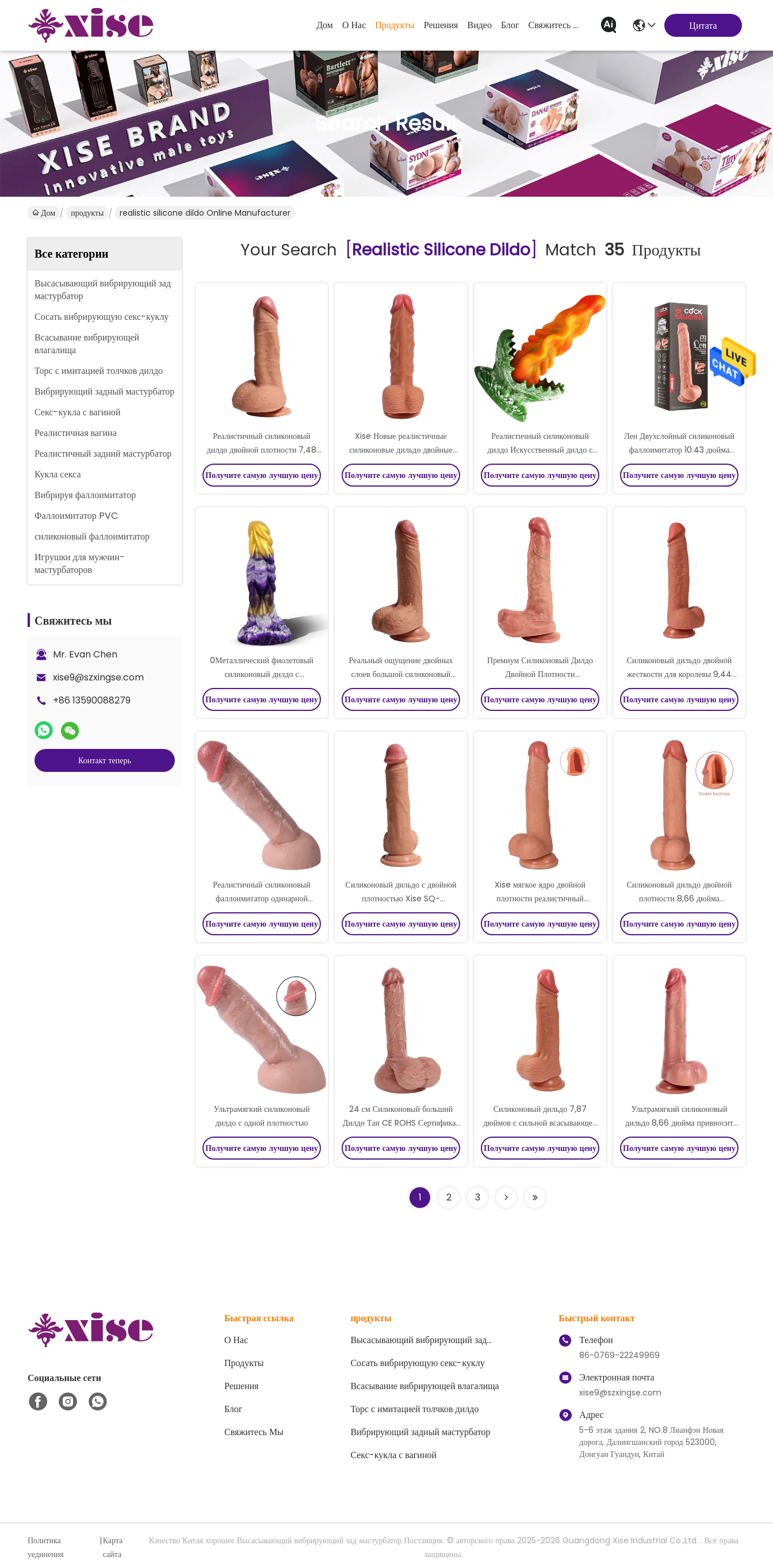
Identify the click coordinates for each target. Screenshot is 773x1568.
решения (441, 25)
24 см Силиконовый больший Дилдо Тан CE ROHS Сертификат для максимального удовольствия (401, 1122)
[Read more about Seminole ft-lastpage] (535, 1197)
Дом (324, 25)
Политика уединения (46, 1547)
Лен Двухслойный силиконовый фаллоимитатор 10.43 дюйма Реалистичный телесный (679, 449)
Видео (479, 25)
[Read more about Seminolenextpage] (506, 1197)
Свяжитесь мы (556, 25)
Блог (510, 25)
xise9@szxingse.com (98, 677)
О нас (354, 25)
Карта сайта (113, 1547)
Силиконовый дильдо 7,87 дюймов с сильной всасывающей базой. (539, 1122)
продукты (395, 25)
